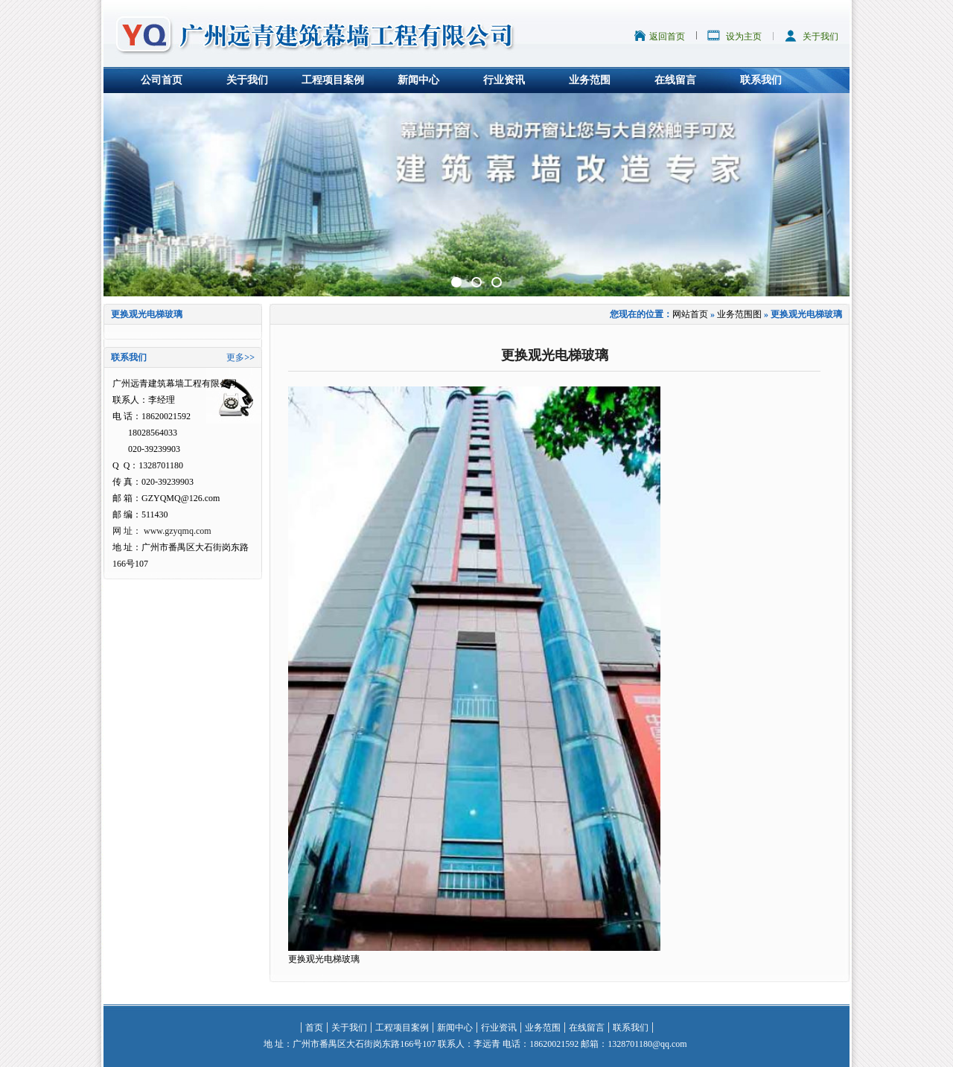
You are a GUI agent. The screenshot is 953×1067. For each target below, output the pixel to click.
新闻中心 (418, 80)
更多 (235, 357)
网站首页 (690, 314)
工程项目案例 (333, 80)
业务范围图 (739, 314)
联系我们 (761, 80)
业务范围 (590, 80)
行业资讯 (504, 80)
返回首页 (667, 36)
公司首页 (161, 80)
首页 (314, 1027)
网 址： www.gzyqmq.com (161, 531)
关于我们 (820, 36)
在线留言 (675, 80)
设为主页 (744, 36)
